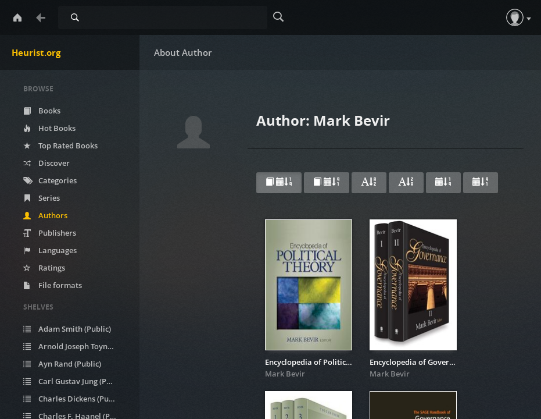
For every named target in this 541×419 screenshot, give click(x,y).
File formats (52, 285)
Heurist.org (36, 52)
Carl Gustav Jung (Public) (74, 381)
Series (41, 198)
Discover (46, 163)
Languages (50, 250)
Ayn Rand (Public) (62, 363)
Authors (45, 215)
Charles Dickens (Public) (73, 398)
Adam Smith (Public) (67, 329)
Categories (50, 180)
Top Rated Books (60, 145)
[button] (514, 17)
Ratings (44, 267)
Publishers (49, 233)
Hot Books (49, 128)
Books (41, 110)
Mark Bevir (285, 373)
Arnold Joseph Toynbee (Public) (77, 346)
